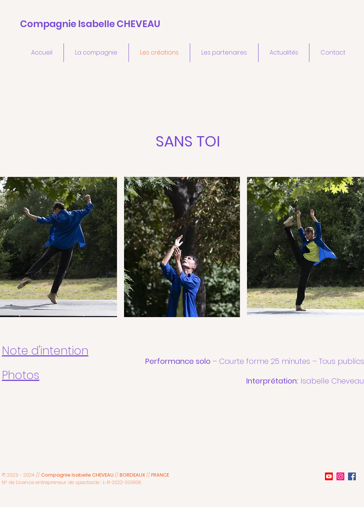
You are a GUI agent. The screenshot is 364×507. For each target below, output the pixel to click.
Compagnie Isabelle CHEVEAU (90, 23)
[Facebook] (352, 476)
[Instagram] (340, 476)
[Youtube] (329, 476)
